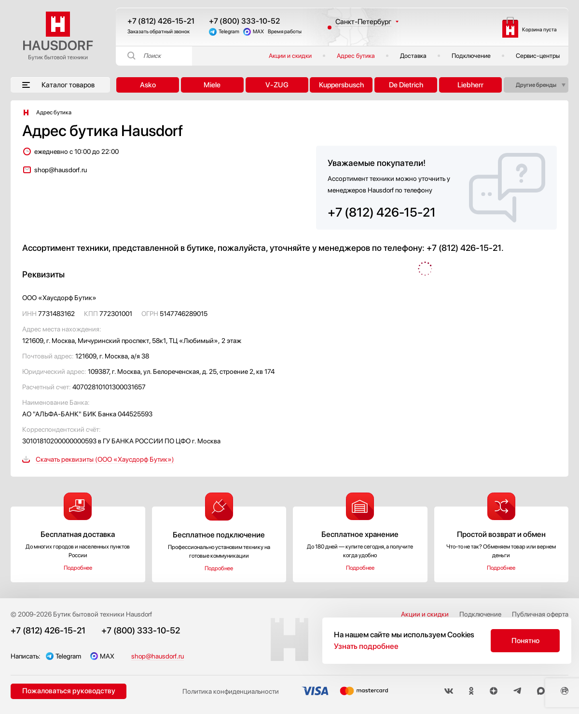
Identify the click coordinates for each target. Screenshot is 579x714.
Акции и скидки (290, 55)
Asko (148, 85)
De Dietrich (406, 85)
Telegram (229, 31)
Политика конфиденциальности (230, 691)
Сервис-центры (538, 55)
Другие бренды (536, 85)
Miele (212, 85)
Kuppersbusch (341, 85)
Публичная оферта (540, 614)
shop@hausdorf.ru (60, 170)
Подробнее (78, 567)
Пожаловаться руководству (68, 691)
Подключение (471, 55)
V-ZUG (277, 85)
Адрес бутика (356, 55)
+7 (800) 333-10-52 (244, 21)
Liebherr (470, 85)
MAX (258, 31)
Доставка (413, 55)
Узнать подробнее (366, 646)
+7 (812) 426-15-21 (160, 21)
